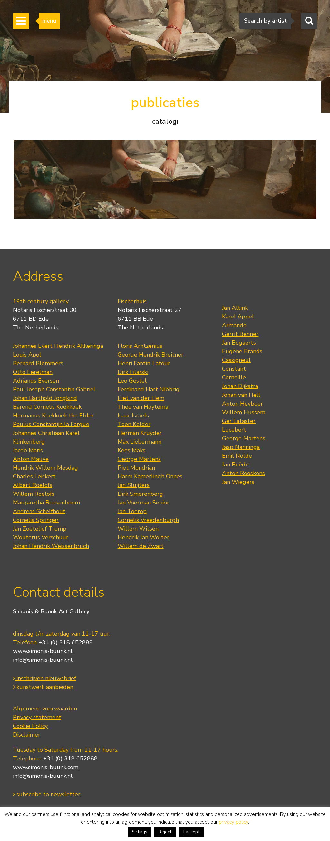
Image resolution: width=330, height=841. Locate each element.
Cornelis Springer (36, 520)
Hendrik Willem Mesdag (45, 468)
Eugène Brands (242, 351)
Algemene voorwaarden (45, 708)
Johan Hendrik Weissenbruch (51, 546)
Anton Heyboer (242, 403)
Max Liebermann (139, 441)
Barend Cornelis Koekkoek (47, 407)
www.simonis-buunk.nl (43, 651)
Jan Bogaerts (239, 343)
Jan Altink (235, 308)
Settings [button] (139, 832)
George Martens (139, 459)
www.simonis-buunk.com (45, 767)
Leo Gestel (132, 381)
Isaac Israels (133, 415)
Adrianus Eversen (36, 381)
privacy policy (233, 822)
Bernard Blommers (38, 363)
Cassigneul (236, 360)
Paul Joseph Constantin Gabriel (54, 389)
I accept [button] (191, 832)
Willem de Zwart (141, 546)
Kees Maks (131, 450)
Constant (234, 369)
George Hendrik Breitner (150, 354)
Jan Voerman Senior (143, 502)
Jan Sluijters (134, 485)
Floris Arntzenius (140, 346)
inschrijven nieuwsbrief (44, 678)
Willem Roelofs (33, 494)
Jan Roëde (235, 464)
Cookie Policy (30, 726)
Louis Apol (27, 354)
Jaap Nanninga (241, 447)
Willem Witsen (138, 529)
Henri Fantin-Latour (144, 363)
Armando (234, 325)
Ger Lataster (239, 421)
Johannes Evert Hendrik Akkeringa (58, 346)
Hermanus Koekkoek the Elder (53, 415)
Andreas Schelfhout (39, 511)
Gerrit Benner (240, 334)
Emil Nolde (237, 456)
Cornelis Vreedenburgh (148, 520)
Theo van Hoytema (143, 407)
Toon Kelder (134, 424)
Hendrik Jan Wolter (143, 537)
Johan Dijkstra (240, 386)
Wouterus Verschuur (40, 537)
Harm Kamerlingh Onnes (150, 476)
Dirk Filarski (133, 372)
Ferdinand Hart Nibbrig (149, 389)
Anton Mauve (31, 459)
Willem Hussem (243, 412)
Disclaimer (26, 734)
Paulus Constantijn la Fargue (51, 424)
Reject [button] (165, 832)
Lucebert (234, 430)
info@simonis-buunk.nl (43, 660)
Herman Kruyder (140, 433)
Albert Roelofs (32, 485)
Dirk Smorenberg (140, 494)
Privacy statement (37, 717)
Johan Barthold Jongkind (45, 398)
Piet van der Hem (141, 398)
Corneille (234, 377)
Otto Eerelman (33, 372)
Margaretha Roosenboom (46, 502)
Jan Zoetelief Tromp (39, 529)
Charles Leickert (34, 476)
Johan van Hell (241, 395)
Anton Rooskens (243, 473)
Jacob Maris (28, 450)
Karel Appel (238, 316)
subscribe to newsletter (46, 794)
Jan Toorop (132, 511)
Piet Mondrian (136, 468)
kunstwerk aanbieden (43, 687)
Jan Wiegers (238, 482)
